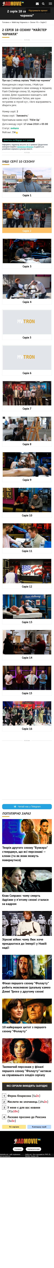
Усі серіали (14, 1237)
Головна (5, 22)
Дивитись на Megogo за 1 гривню (18, 194)
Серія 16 (27, 839)
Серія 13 (27, 733)
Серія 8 (27, 555)
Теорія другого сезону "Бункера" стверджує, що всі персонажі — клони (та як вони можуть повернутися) (25, 964)
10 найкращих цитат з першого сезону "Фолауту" (24, 1140)
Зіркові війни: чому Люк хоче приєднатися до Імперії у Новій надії (24, 1054)
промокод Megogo (25, 201)
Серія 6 (27, 483)
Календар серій (39, 1237)
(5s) (23, 1206)
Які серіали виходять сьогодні (27, 1196)
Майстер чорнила (20, 22)
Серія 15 (27, 804)
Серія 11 (27, 661)
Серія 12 (27, 697)
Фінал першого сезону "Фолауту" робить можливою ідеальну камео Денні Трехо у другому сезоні (26, 1098)
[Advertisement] (27, 68)
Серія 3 (27, 377)
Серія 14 (27, 768)
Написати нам (33, 1260)
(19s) (27, 1212)
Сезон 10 (34, 22)
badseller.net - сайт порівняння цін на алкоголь (10, 1266)
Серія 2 (43, 22)
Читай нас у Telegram (27, 917)
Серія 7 (27, 519)
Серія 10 (27, 626)
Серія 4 (27, 412)
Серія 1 (27, 306)
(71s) (23, 1220)
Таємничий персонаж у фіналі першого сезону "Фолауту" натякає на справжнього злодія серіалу (26, 1181)
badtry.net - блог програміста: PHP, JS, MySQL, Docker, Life (38, 1266)
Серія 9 (27, 590)
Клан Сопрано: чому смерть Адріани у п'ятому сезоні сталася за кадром (25, 1010)
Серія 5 (27, 448)
